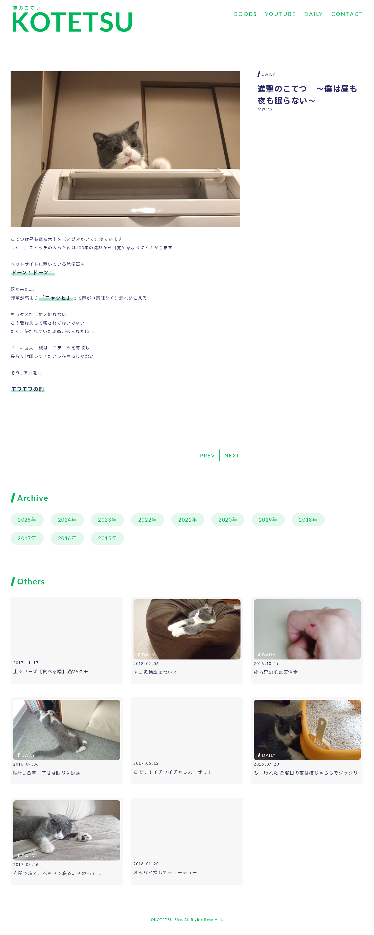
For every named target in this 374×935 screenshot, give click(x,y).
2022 (145, 520)
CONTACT (347, 14)
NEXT (232, 455)
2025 (24, 520)
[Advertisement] (310, 155)
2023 (104, 520)
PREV (207, 455)
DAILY (313, 14)
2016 (64, 538)
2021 (185, 520)
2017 (24, 538)
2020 (225, 520)
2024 (64, 520)
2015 (104, 538)
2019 (265, 520)
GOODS (245, 14)
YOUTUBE (280, 14)
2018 (305, 520)
